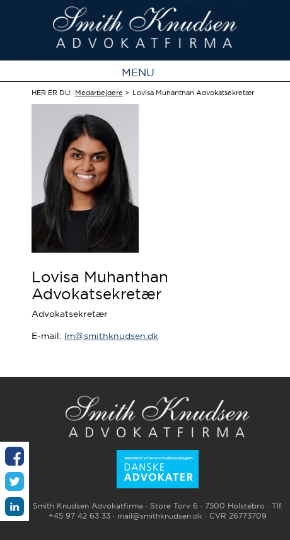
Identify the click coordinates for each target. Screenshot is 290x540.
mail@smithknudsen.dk (159, 516)
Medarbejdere (99, 92)
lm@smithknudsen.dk (111, 336)
